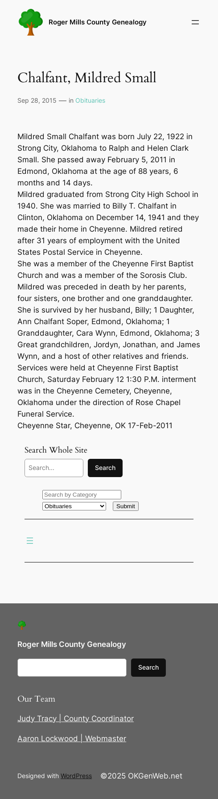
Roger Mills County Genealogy (98, 22)
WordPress (76, 775)
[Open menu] (195, 22)
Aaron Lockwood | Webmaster (71, 738)
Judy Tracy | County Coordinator (75, 718)
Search (105, 467)
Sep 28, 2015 (37, 100)
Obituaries (90, 100)
